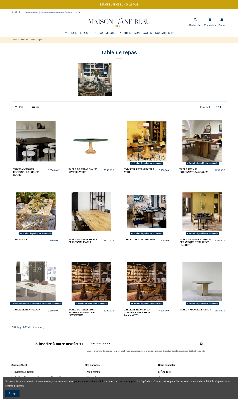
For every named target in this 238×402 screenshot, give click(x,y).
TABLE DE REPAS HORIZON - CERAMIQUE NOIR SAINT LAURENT (195, 242)
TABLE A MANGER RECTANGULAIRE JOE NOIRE (26, 172)
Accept (12, 393)
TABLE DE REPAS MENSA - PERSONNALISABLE (83, 241)
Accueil (78, 12)
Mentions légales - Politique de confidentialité (57, 12)
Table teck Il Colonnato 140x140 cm (193, 170)
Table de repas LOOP (26, 309)
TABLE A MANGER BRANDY (195, 309)
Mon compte (93, 371)
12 (219, 107)
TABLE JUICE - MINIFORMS (139, 239)
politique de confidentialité (88, 381)
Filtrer (20, 107)
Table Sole (20, 239)
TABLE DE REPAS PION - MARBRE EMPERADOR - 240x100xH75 (138, 312)
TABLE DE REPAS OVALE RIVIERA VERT (83, 170)
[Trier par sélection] (205, 107)
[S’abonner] (201, 343)
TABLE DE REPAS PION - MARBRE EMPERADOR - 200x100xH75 (82, 312)
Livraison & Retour (31, 12)
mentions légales (127, 381)
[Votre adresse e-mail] (142, 343)
